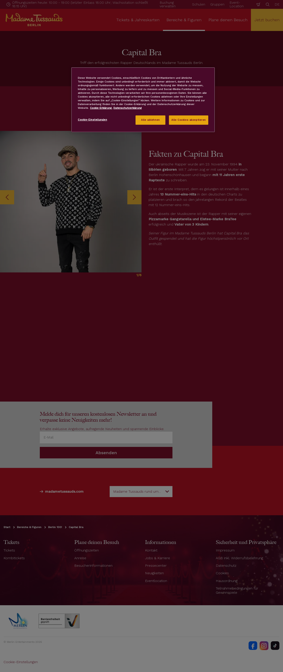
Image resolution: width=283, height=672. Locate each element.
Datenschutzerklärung (127, 107)
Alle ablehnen (150, 119)
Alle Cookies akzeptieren (188, 119)
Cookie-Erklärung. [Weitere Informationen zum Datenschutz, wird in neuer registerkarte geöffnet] (101, 107)
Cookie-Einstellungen (92, 119)
